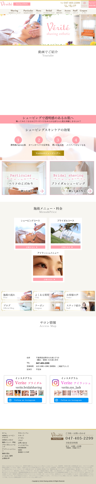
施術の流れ (6, 453)
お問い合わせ (22, 443)
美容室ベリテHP (23, 452)
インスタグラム (23, 445)
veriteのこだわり (7, 440)
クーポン (21, 438)
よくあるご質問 (7, 456)
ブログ (20, 440)
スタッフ (21, 435)
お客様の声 (6, 458)
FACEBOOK (22, 448)
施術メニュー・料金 (9, 442)
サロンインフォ (23, 433)
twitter (20, 450)
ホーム (4, 433)
